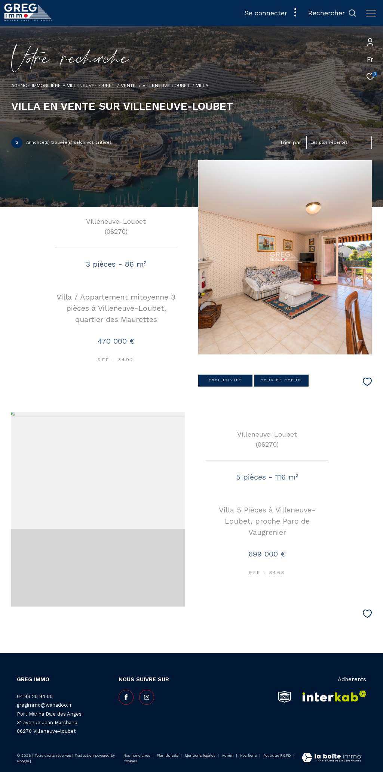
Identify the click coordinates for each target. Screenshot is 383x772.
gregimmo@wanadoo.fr (44, 705)
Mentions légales (201, 755)
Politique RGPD (277, 755)
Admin (228, 755)
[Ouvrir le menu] (371, 13)
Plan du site (168, 755)
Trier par (290, 142)
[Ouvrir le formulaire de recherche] (332, 13)
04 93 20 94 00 (35, 696)
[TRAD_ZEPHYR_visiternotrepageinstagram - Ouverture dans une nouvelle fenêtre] (146, 697)
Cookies (130, 761)
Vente (128, 85)
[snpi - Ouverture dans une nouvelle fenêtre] (284, 696)
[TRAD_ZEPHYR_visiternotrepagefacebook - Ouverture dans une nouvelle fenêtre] (126, 697)
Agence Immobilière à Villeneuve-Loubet (62, 85)
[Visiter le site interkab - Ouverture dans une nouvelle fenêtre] (332, 696)
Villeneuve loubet (166, 85)
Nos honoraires (136, 755)
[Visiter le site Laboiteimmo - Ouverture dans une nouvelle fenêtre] (331, 758)
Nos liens (249, 755)
